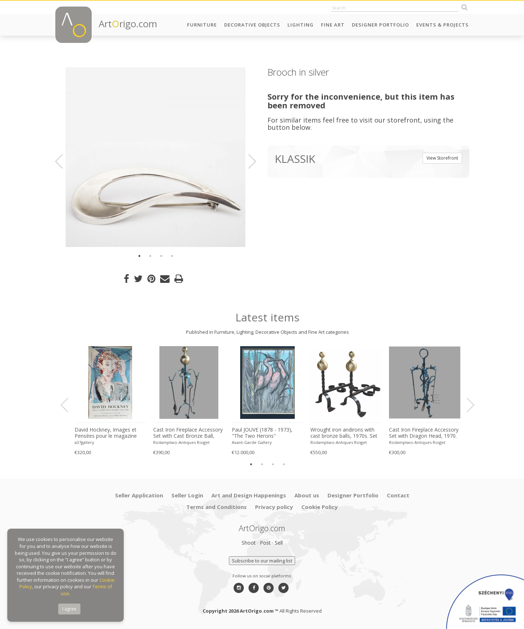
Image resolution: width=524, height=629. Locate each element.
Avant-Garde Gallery (252, 442)
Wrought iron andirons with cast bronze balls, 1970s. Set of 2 (343, 433)
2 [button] (150, 256)
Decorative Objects (252, 24)
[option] (156, 157)
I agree (69, 609)
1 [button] (139, 256)
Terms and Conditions (216, 506)
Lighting (300, 24)
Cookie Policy (319, 506)
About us (306, 495)
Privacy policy (274, 506)
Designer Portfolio (380, 24)
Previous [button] (63, 161)
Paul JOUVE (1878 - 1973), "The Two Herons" (262, 432)
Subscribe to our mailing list (262, 560)
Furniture (202, 24)
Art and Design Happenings (248, 495)
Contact (398, 495)
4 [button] (172, 256)
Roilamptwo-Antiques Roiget (181, 442)
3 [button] (161, 256)
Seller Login (187, 495)
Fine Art (333, 24)
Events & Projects (442, 24)
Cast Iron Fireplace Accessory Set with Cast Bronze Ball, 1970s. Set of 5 (188, 433)
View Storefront (442, 158)
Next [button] (248, 161)
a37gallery (84, 442)
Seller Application (139, 495)
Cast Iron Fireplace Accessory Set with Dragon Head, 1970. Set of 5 (423, 433)
